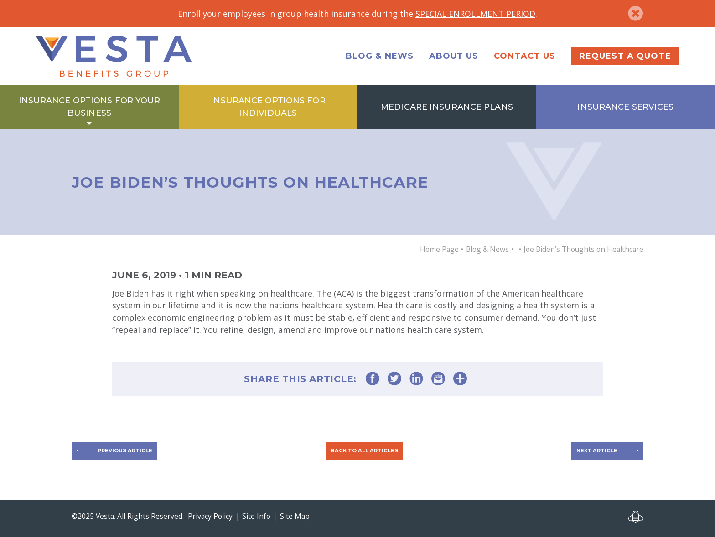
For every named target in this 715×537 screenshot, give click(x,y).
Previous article (125, 450)
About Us (454, 56)
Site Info (256, 516)
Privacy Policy (210, 516)
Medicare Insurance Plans (447, 107)
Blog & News (380, 56)
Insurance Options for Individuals (268, 107)
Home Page (439, 249)
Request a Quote (625, 56)
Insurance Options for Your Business (90, 107)
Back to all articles (364, 450)
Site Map (295, 516)
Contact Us (524, 56)
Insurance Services (625, 107)
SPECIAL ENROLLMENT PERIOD (475, 13)
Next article (596, 450)
